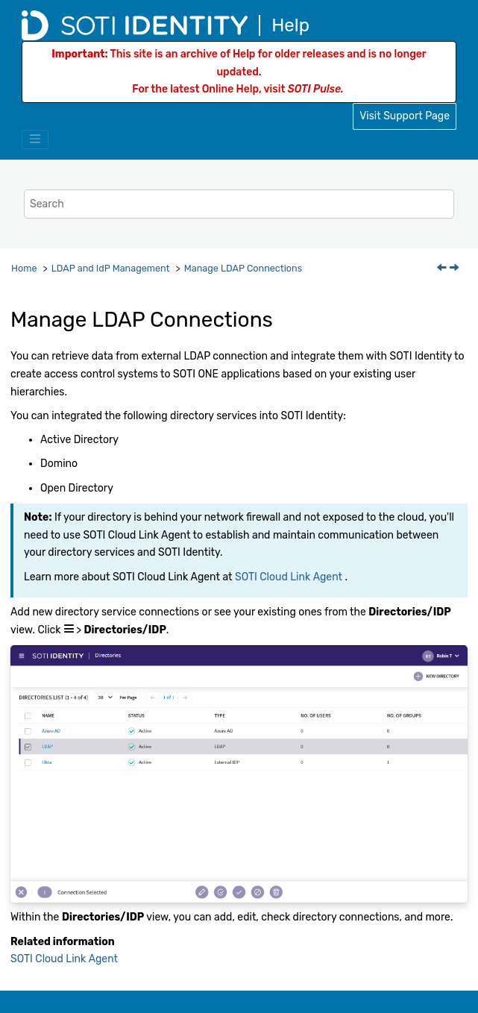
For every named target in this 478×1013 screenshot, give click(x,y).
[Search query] (239, 204)
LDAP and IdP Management (110, 268)
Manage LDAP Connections (243, 268)
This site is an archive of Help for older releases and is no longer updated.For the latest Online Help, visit (238, 72)
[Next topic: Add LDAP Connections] (455, 269)
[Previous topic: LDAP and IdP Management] (443, 269)
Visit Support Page (404, 116)
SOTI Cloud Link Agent (288, 577)
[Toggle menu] (35, 139)
